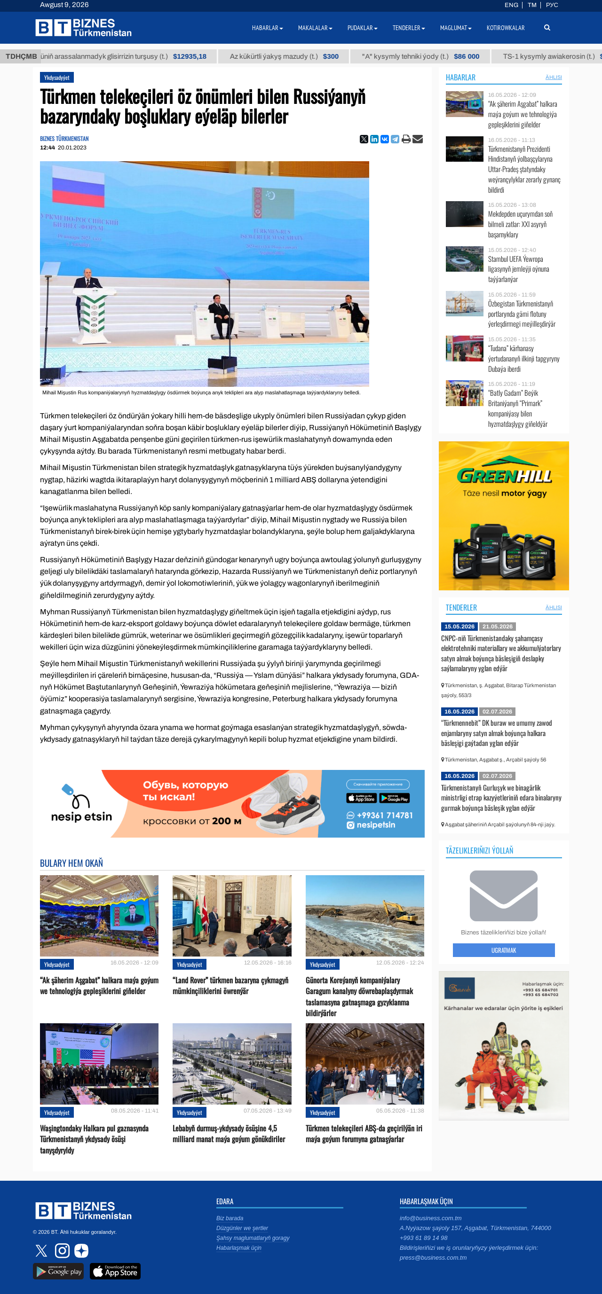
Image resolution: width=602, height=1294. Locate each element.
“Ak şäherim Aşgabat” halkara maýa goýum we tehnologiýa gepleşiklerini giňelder (99, 985)
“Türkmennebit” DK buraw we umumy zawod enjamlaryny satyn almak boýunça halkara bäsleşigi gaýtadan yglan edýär (496, 732)
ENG (511, 5)
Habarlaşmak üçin (238, 1248)
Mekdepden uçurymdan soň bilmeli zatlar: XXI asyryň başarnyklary (520, 224)
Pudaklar (363, 28)
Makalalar (315, 28)
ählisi (554, 77)
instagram (61, 1250)
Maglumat (456, 28)
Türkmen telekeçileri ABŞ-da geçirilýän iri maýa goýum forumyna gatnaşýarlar (364, 1134)
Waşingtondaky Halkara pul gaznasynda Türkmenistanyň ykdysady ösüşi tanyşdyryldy (94, 1139)
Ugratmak (503, 950)
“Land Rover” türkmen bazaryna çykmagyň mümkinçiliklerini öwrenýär (230, 985)
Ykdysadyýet (57, 77)
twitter (42, 1250)
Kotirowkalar (506, 28)
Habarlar (460, 77)
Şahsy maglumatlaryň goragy (252, 1238)
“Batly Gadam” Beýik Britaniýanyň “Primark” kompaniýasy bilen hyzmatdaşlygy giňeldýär (517, 408)
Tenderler (461, 607)
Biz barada (229, 1218)
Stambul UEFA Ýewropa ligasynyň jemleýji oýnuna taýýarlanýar (518, 269)
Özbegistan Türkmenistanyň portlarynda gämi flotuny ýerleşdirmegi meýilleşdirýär (521, 313)
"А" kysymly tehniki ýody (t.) (467, 56)
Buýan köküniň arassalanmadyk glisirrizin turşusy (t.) (153, 56)
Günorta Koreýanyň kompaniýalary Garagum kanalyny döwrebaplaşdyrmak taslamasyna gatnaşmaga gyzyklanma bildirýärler (359, 997)
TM (532, 5)
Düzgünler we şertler (242, 1228)
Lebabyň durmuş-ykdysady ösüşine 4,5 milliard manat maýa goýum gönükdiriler (229, 1134)
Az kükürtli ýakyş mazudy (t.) (331, 56)
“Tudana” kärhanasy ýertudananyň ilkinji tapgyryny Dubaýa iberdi (524, 358)
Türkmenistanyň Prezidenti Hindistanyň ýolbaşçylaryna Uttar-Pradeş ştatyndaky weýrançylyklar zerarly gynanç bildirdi (524, 169)
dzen (80, 1250)
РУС (552, 5)
